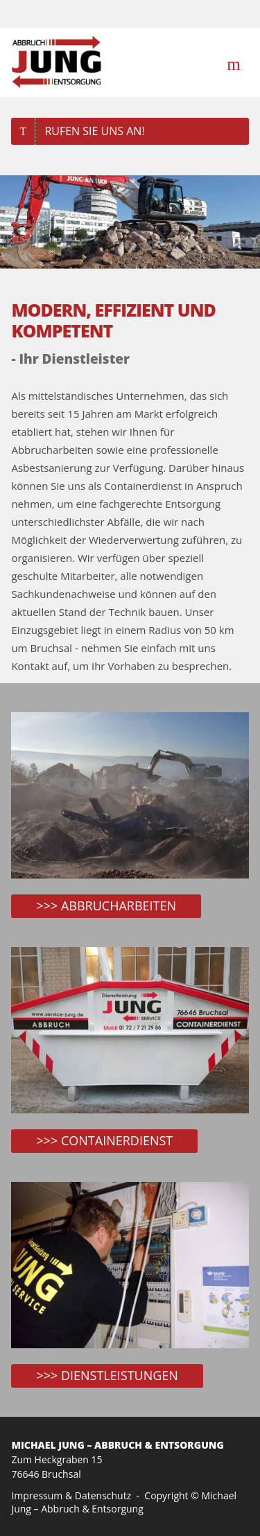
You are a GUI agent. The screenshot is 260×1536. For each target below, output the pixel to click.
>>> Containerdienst (104, 1140)
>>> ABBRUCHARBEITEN (106, 905)
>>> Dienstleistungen (107, 1375)
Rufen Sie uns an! (94, 131)
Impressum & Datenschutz (71, 1495)
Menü (236, 62)
